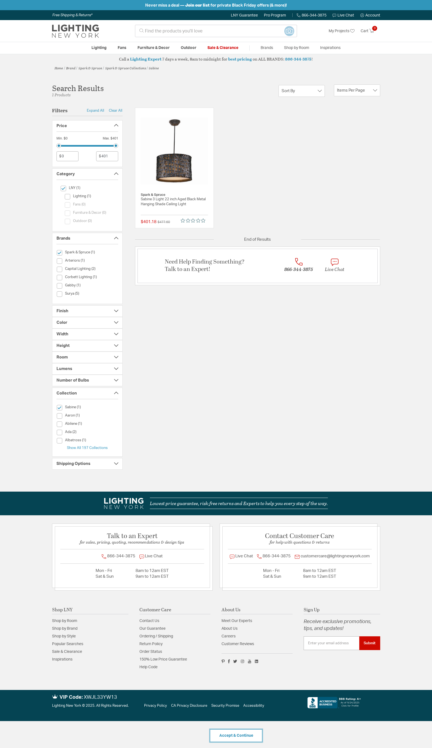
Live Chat (343, 15)
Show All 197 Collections (87, 448)
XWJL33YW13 (100, 697)
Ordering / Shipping (156, 636)
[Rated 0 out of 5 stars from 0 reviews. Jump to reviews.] (194, 220)
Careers (229, 636)
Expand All (95, 111)
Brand (70, 67)
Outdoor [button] (188, 48)
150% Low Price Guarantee (163, 659)
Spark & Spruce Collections (125, 67)
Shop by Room (64, 621)
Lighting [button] (99, 48)
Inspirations (62, 659)
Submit (370, 643)
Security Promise (225, 706)
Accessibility (253, 706)
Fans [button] (122, 48)
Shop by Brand (64, 629)
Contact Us (149, 621)
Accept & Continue (236, 736)
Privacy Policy (155, 706)
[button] (370, 15)
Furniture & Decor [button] (153, 48)
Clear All (115, 111)
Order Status (150, 652)
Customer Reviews (238, 644)
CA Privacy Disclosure (189, 706)
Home (59, 67)
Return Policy (151, 644)
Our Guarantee (152, 629)
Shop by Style (64, 636)
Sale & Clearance (67, 652)
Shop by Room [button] (296, 48)
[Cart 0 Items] (370, 31)
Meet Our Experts (237, 621)
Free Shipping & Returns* (72, 15)
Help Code (148, 667)
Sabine (154, 67)
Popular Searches (67, 644)
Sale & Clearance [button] (222, 48)
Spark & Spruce (90, 67)
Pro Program (275, 15)
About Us (229, 629)
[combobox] (216, 31)
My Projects (342, 31)
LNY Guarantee (244, 15)
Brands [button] (267, 48)
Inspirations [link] (330, 48)
